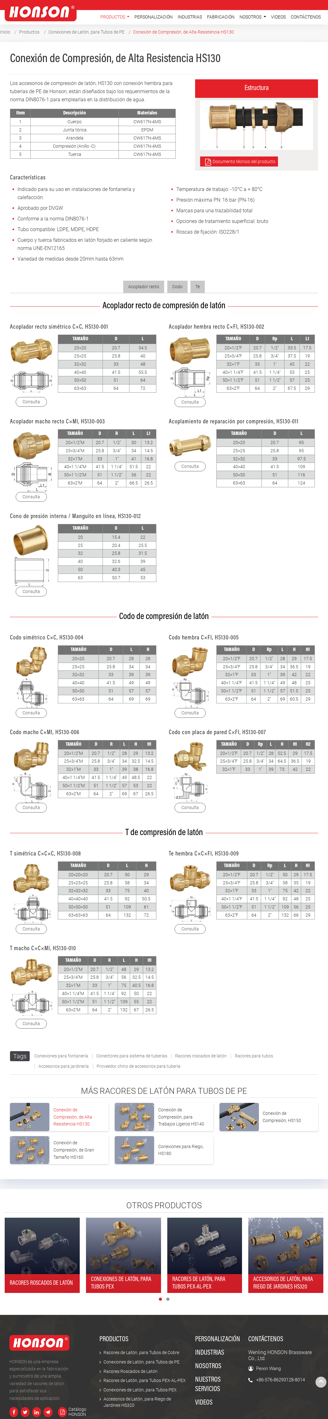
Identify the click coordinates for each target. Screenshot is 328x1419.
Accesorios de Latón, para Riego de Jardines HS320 (137, 1402)
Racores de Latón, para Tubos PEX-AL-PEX (144, 1380)
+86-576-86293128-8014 (280, 1380)
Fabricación (221, 17)
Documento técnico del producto (244, 161)
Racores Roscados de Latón (130, 1371)
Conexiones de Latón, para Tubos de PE (86, 32)
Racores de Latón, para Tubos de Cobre (141, 1353)
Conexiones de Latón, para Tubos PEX (140, 1390)
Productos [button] (113, 17)
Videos (278, 17)
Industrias (190, 17)
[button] (160, 1299)
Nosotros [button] (251, 17)
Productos (29, 32)
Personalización (153, 17)
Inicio (5, 32)
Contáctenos (306, 17)
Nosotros (208, 1366)
